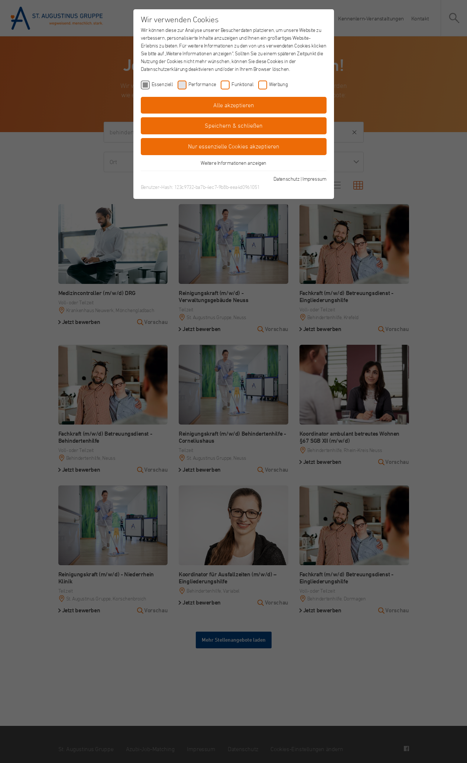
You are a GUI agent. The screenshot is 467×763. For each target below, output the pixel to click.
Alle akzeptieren (233, 105)
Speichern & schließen (234, 125)
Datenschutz (286, 179)
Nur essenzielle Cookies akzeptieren (233, 146)
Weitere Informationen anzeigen (233, 163)
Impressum (314, 179)
